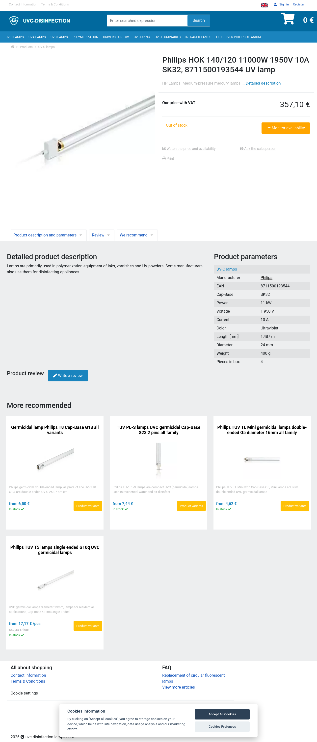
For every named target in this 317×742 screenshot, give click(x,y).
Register (298, 4)
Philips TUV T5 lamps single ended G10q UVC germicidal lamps (55, 550)
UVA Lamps (37, 37)
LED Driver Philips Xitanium (238, 37)
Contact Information (23, 4)
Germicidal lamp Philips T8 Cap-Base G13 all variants (55, 430)
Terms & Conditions (55, 4)
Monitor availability (286, 128)
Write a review (67, 375)
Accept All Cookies (222, 714)
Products (26, 47)
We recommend (137, 235)
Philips (266, 277)
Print (168, 159)
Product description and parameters (48, 235)
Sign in (281, 4)
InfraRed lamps (198, 37)
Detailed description (263, 83)
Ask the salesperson (258, 149)
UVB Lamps (59, 37)
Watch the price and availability (189, 149)
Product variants (87, 506)
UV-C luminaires (168, 37)
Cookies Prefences (222, 726)
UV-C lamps (14, 37)
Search (199, 20)
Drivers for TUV (116, 37)
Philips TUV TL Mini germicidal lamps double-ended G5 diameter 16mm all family (262, 430)
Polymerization (85, 37)
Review (102, 235)
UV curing (142, 37)
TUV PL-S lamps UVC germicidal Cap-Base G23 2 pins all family (158, 430)
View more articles (178, 687)
